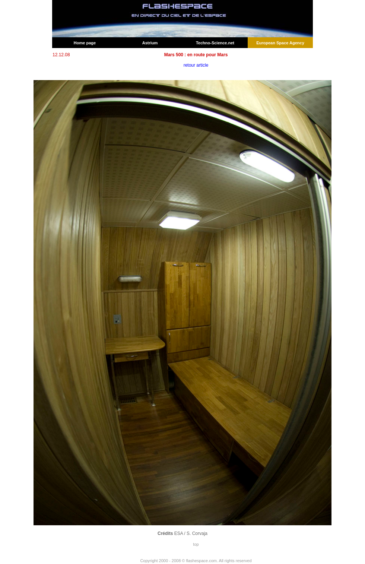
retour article (196, 65)
